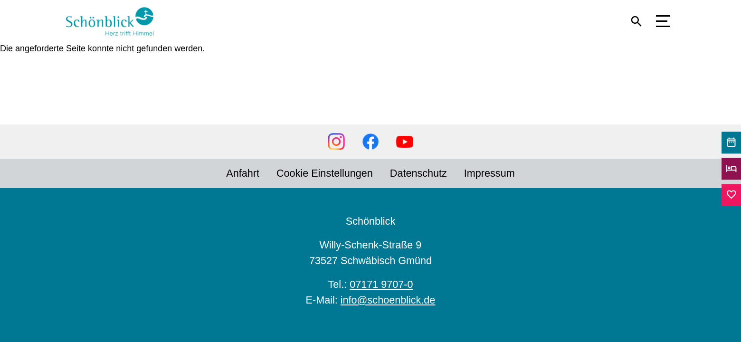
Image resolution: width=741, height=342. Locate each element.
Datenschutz (418, 173)
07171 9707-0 (381, 284)
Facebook (370, 141)
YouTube (404, 141)
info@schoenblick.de (388, 300)
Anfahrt (242, 173)
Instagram (336, 141)
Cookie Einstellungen (324, 173)
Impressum (489, 173)
